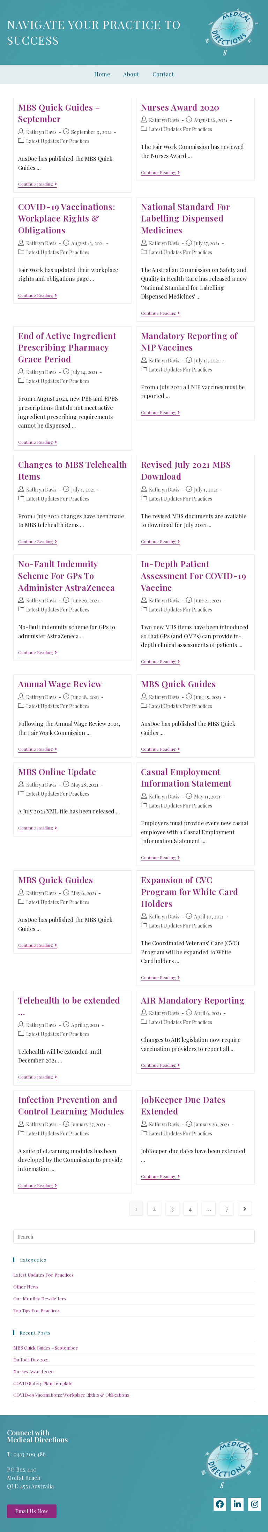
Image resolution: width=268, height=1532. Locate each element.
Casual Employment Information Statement (186, 777)
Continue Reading (37, 184)
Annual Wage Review (60, 683)
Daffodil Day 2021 (31, 1359)
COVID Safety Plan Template (43, 1383)
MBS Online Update (57, 771)
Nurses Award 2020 (180, 107)
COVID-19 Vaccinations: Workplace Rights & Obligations (66, 218)
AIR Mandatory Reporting (193, 1000)
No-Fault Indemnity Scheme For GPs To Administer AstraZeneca (66, 575)
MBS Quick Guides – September (59, 113)
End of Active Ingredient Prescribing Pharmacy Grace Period (67, 347)
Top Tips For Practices (36, 1310)
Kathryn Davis (41, 132)
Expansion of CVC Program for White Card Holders (189, 891)
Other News (25, 1287)
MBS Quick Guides (178, 683)
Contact (163, 74)
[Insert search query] (133, 1237)
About (131, 74)
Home (102, 74)
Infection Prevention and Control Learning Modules (71, 1105)
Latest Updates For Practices (57, 141)
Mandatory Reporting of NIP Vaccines (189, 341)
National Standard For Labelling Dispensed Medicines (185, 218)
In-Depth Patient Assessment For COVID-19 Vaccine (193, 575)
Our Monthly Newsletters (39, 1298)
